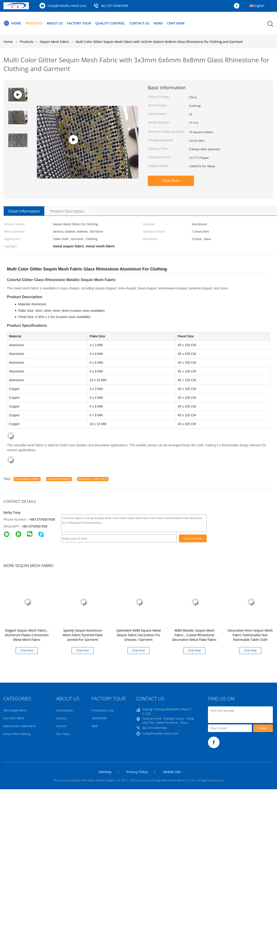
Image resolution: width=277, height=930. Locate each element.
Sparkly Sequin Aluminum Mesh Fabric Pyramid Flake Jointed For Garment (83, 635)
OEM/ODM (99, 718)
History (61, 718)
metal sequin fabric (27, 479)
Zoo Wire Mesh (13, 718)
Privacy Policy (137, 771)
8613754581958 (35, 526)
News (158, 23)
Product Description (67, 211)
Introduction (65, 710)
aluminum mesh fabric (92, 479)
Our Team (63, 734)
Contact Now (193, 538)
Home (12, 23)
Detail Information (24, 211)
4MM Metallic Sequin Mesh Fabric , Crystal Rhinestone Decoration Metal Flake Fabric (194, 635)
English (259, 5)
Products (33, 23)
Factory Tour (79, 23)
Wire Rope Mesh (14, 710)
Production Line (103, 710)
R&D (95, 726)
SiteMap (104, 771)
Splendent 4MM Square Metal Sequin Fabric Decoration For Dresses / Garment (138, 635)
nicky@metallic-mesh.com (67, 5)
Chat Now (175, 23)
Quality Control (110, 23)
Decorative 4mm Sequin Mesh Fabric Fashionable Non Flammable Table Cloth (250, 635)
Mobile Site (172, 771)
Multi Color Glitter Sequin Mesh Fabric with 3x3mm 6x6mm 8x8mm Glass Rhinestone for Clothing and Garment (159, 41)
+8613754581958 (42, 519)
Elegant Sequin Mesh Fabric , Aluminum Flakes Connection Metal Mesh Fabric (27, 635)
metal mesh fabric (59, 479)
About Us (55, 23)
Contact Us (139, 23)
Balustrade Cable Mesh (19, 726)
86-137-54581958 (114, 6)
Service (61, 726)
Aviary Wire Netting (16, 734)
